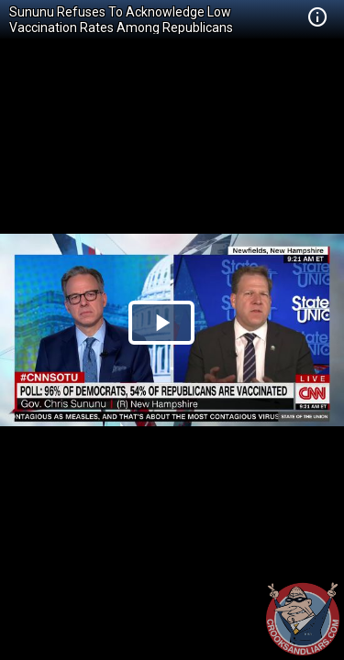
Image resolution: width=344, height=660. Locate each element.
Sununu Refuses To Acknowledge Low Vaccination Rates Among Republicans (121, 20)
